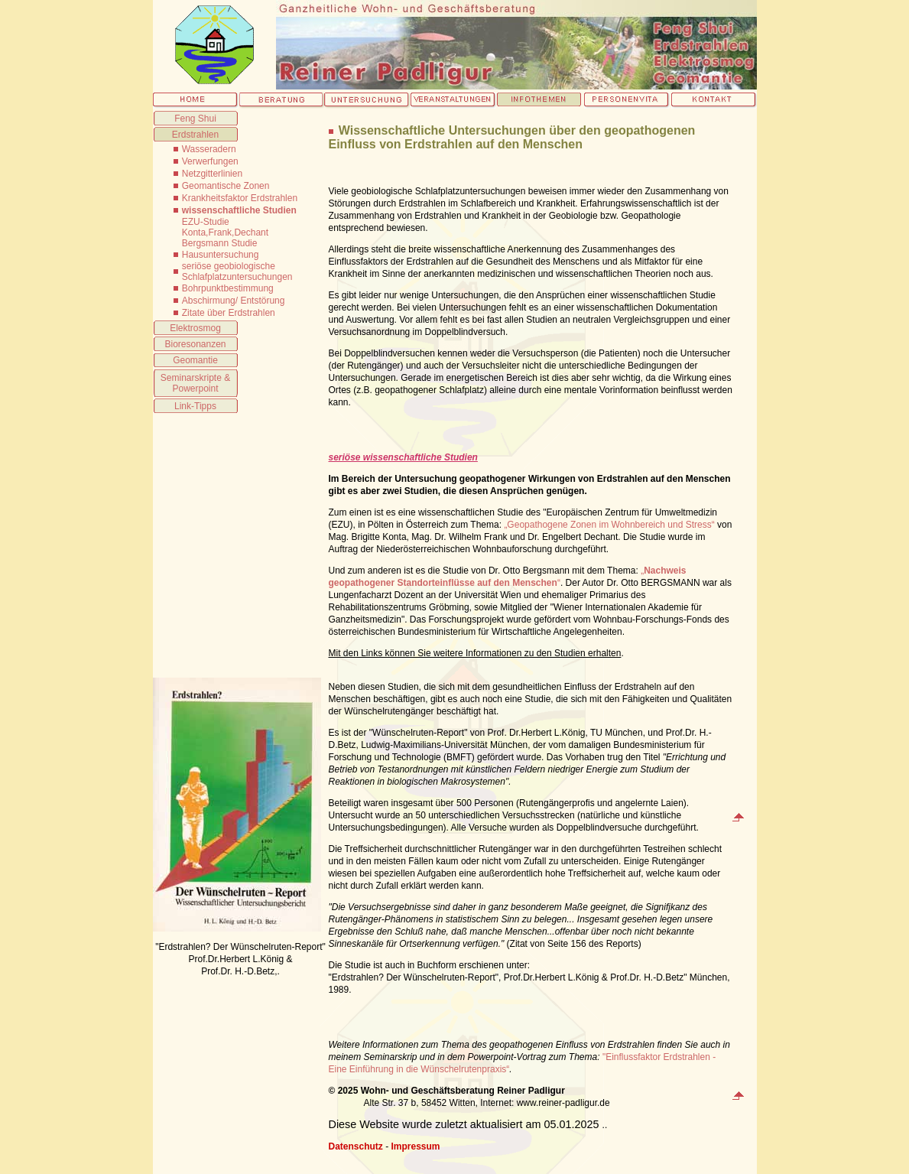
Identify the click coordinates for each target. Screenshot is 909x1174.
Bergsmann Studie (220, 243)
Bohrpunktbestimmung (228, 288)
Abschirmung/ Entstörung (233, 300)
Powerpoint (195, 388)
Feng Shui (195, 118)
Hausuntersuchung (220, 254)
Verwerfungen (210, 161)
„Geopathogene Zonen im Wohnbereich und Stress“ (609, 524)
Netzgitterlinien (212, 173)
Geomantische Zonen (226, 185)
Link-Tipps (195, 406)
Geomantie (195, 360)
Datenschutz (356, 1146)
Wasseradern (209, 149)
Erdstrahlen (195, 134)
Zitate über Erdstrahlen (228, 312)
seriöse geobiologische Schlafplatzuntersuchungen (237, 271)
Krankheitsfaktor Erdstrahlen (239, 198)
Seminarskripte (191, 377)
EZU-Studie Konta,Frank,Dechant (225, 227)
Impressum (415, 1146)
